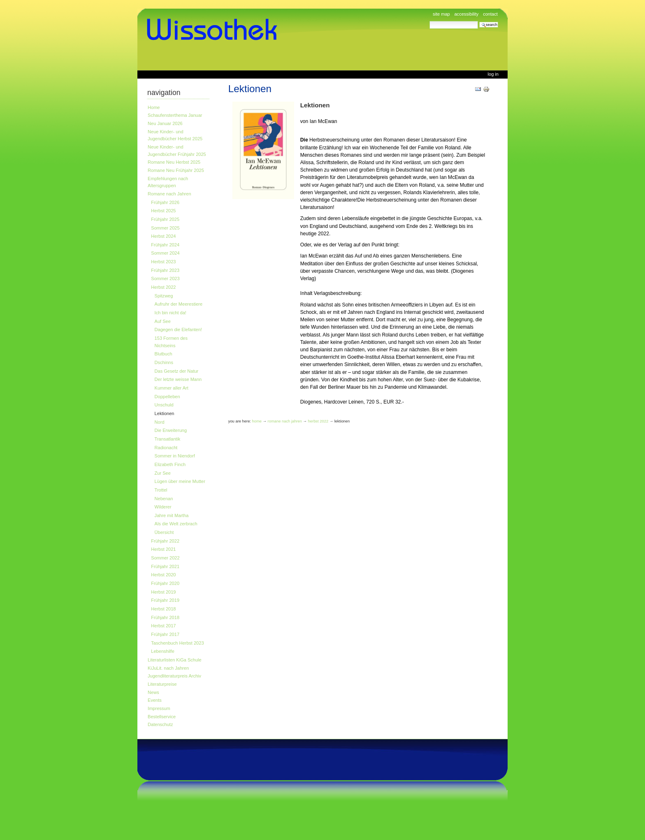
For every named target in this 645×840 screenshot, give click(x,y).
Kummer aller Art (171, 387)
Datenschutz (160, 724)
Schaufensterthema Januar (175, 115)
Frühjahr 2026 (165, 202)
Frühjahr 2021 (165, 566)
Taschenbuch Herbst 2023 (177, 642)
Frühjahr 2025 (165, 219)
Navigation (164, 92)
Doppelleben (167, 396)
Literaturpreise (162, 684)
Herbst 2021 (163, 549)
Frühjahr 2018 (165, 617)
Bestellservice (162, 716)
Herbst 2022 (163, 287)
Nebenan (164, 498)
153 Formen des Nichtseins (171, 342)
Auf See (163, 321)
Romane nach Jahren (169, 193)
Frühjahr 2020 (165, 583)
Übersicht (164, 532)
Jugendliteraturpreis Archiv (174, 675)
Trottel (161, 489)
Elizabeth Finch (170, 464)
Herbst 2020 (163, 574)
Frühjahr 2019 (165, 600)
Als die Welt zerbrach (176, 523)
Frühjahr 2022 (165, 540)
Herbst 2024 (163, 236)
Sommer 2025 (165, 227)
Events (155, 700)
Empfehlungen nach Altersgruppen (168, 182)
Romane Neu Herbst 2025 (174, 162)
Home (154, 107)
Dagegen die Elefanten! (178, 329)
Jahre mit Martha (172, 515)
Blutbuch (163, 353)
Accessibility (466, 14)
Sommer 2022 (165, 557)
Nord (160, 422)
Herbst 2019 (163, 591)
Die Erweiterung (171, 430)
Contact (490, 14)
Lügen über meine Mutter (180, 481)
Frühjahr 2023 (165, 270)
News (153, 692)
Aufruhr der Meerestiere (179, 304)
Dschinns (164, 362)
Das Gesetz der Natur (177, 371)
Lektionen (164, 413)
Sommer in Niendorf (175, 455)
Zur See (163, 473)
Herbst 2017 (163, 625)
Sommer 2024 (165, 253)
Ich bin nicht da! (170, 312)
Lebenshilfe (162, 651)
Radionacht (166, 447)
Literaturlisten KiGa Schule (175, 659)
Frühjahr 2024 (165, 244)
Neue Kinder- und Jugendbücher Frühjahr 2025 (177, 150)
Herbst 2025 (163, 210)
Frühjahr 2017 (165, 634)
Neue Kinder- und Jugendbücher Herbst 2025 (175, 135)
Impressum (159, 708)
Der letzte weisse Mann (178, 379)
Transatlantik (168, 438)
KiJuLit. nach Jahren (168, 668)
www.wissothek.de (214, 29)
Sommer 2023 (165, 278)
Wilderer (163, 506)
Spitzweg (164, 295)
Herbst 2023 (163, 261)
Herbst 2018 (163, 608)
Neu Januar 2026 (165, 123)
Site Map (441, 14)
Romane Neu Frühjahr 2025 (176, 170)
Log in (493, 74)
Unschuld (164, 404)
